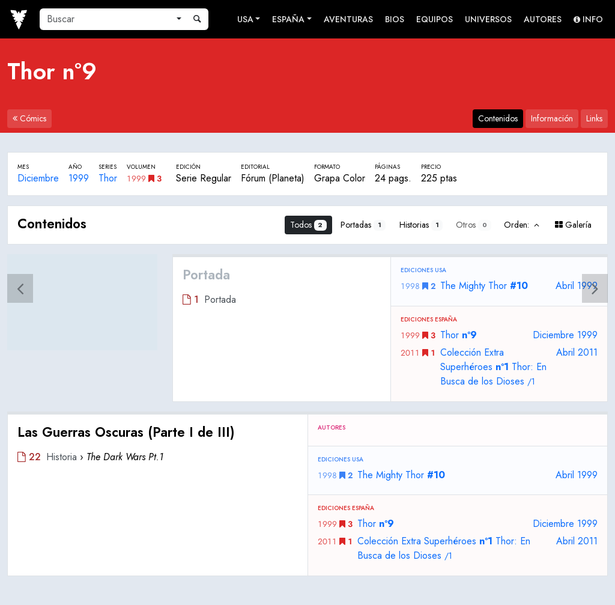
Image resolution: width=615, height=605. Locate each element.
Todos (308, 225)
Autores (543, 19)
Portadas (363, 225)
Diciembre (38, 178)
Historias (421, 225)
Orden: (522, 225)
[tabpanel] (307, 390)
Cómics (29, 118)
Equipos (434, 19)
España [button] (288, 19)
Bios (394, 19)
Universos (488, 19)
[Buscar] (106, 19)
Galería (573, 225)
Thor (107, 178)
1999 (78, 178)
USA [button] (245, 19)
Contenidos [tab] (498, 118)
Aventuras (348, 19)
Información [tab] (552, 118)
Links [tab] (594, 118)
